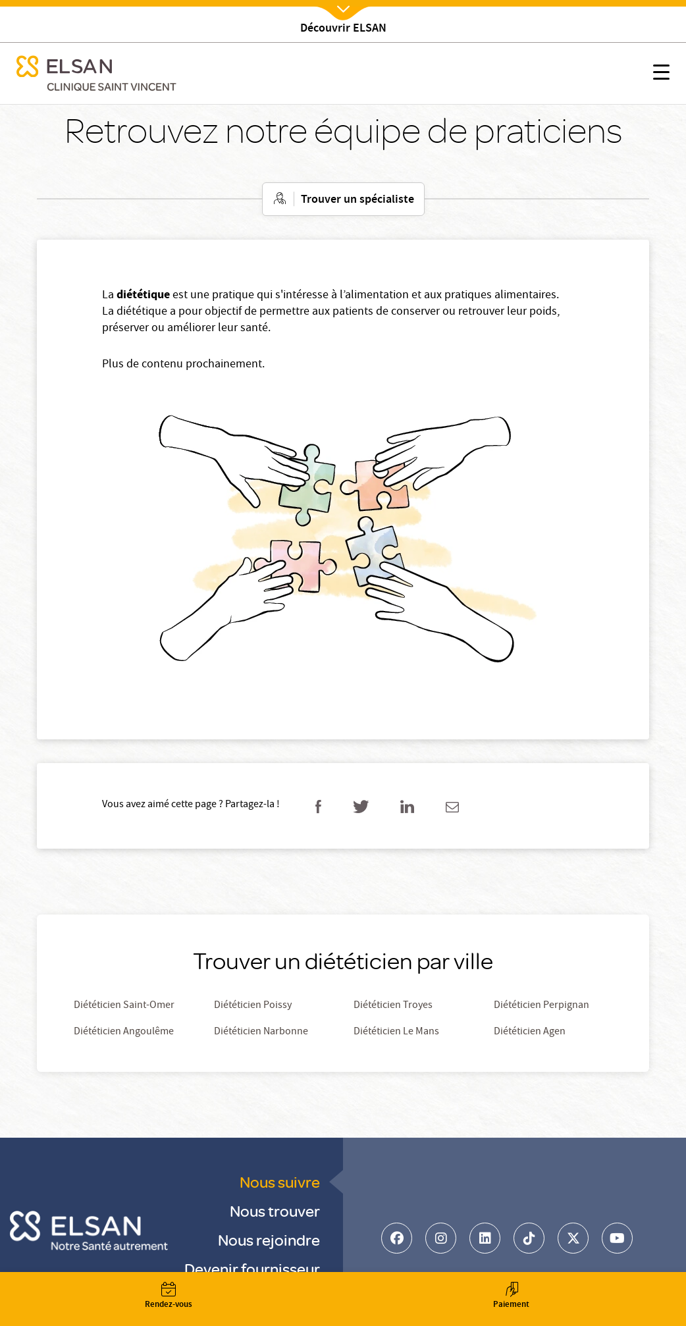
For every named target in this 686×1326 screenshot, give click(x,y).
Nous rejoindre (269, 1239)
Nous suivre (280, 1181)
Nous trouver (275, 1210)
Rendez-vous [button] (168, 1297)
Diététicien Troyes (393, 1006)
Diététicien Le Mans (396, 1032)
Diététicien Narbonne (261, 1032)
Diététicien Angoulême (124, 1032)
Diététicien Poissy (253, 1006)
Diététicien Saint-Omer (124, 1006)
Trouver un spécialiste (357, 200)
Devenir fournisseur (252, 1268)
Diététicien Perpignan (541, 1006)
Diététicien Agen (530, 1032)
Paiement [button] (511, 1297)
